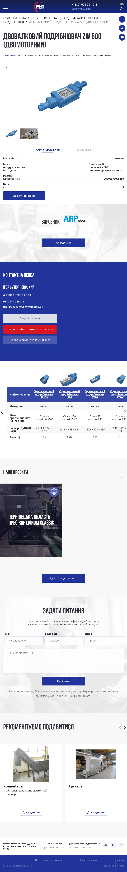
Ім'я (24, 638)
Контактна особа (48, 55)
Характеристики (12, 55)
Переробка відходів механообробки (69, 18)
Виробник (30, 55)
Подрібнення (13, 22)
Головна (10, 18)
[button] (124, 87)
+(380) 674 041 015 (84, 4)
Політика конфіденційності (49, 860)
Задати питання (103, 55)
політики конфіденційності (74, 696)
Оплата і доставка (88, 860)
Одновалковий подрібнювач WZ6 (95, 394)
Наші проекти (83, 55)
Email (104, 638)
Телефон (64, 638)
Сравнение (67, 55)
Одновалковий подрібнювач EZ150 (44, 394)
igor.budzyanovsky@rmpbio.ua (23, 306)
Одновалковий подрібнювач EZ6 (69, 394)
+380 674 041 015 (13, 301)
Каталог (28, 18)
